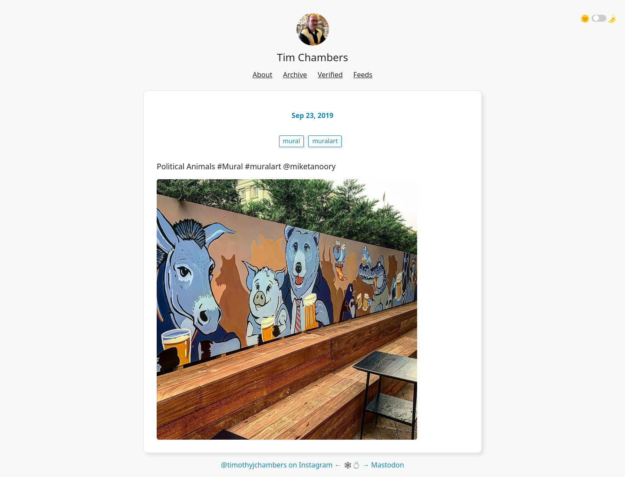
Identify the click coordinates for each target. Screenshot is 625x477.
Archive (295, 74)
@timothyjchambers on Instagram (276, 465)
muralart (325, 141)
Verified (330, 74)
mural (291, 141)
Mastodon (387, 465)
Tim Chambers (312, 57)
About (262, 74)
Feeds (362, 74)
